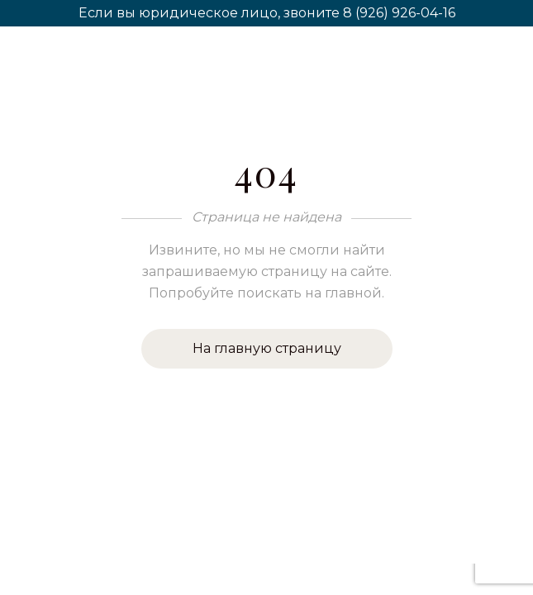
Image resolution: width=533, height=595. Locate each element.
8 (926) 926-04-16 (399, 13)
